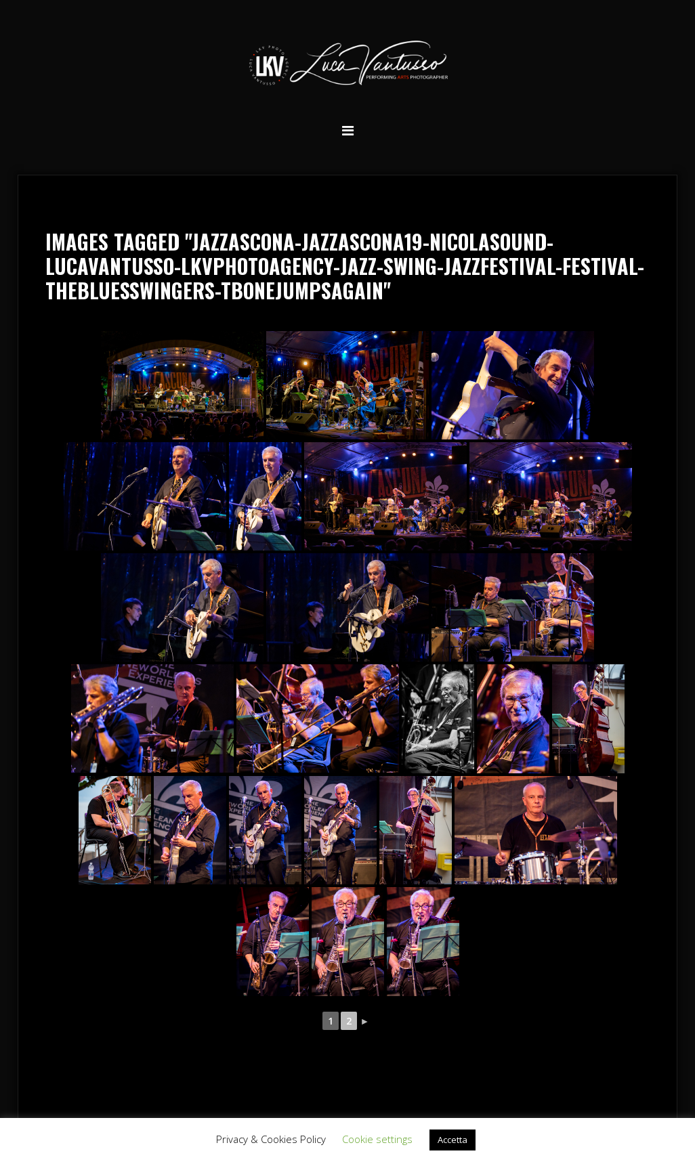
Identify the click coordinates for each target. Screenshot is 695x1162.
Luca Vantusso (347, 65)
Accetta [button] (452, 1140)
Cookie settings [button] (377, 1139)
